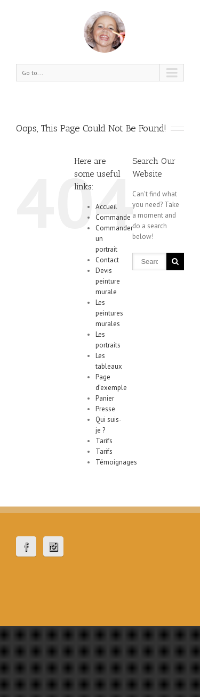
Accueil (106, 206)
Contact (107, 259)
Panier (104, 398)
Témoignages (116, 462)
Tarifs (104, 440)
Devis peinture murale (107, 281)
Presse (105, 408)
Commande (113, 217)
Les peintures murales (109, 313)
